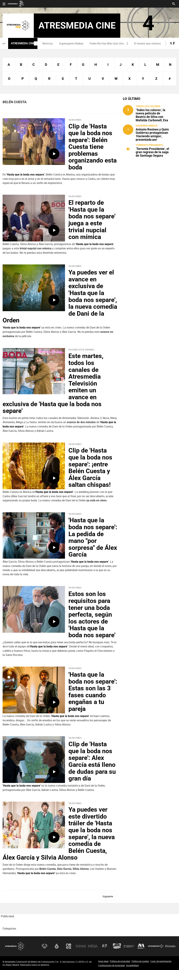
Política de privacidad (120, 961)
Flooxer (170, 946)
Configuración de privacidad (111, 965)
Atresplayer (156, 946)
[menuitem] (48, 43)
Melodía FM (141, 946)
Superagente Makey (71, 43)
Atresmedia (15, 946)
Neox (68, 946)
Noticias (47, 43)
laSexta (56, 946)
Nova (81, 946)
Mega (93, 946)
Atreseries (105, 946)
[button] (4, 43)
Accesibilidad (132, 965)
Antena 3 (44, 946)
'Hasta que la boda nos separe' (54, 492)
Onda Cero (117, 946)
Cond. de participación (161, 961)
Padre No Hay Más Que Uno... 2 (109, 43)
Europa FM (129, 946)
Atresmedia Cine (23, 43)
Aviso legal (103, 961)
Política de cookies (140, 961)
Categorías (9, 928)
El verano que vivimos (147, 43)
